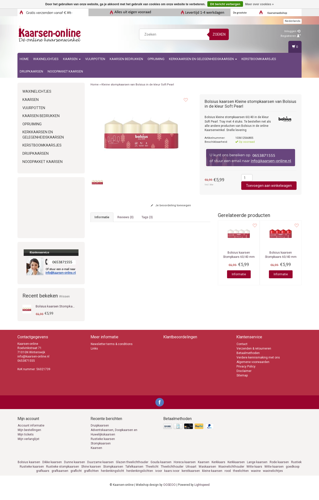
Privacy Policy (246, 372)
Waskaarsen (207, 472)
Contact (242, 350)
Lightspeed (202, 490)
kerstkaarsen (191, 476)
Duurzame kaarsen (100, 468)
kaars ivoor (171, 476)
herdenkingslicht (112, 476)
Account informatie (31, 431)
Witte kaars (254, 472)
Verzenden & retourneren (254, 354)
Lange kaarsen (257, 468)
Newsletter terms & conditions (112, 350)
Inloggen (292, 31)
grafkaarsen (60, 476)
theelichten (241, 476)
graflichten (91, 476)
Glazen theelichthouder (132, 468)
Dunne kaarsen (74, 468)
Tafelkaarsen (134, 472)
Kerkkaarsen (236, 468)
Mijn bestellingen (29, 436)
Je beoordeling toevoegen (171, 205)
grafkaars (42, 476)
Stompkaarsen (101, 449)
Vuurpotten (95, 59)
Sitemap (242, 381)
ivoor (158, 476)
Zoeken (219, 34)
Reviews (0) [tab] (125, 217)
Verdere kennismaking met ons (258, 363)
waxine (256, 476)
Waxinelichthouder (231, 472)
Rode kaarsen (279, 468)
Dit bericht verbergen (225, 4)
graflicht (76, 476)
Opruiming (156, 59)
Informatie (239, 274)
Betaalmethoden (248, 358)
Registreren (291, 36)
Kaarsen (72, 59)
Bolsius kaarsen (29, 468)
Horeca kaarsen (185, 468)
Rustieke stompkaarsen (62, 472)
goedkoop (292, 472)
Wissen (64, 296)
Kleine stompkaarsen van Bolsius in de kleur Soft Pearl (137, 84)
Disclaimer (244, 376)
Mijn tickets (26, 440)
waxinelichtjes (273, 476)
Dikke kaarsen (52, 468)
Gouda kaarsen (161, 468)
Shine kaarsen (91, 472)
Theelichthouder (172, 472)
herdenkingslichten (139, 476)
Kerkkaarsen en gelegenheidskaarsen (203, 59)
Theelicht (152, 472)
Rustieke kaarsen (103, 445)
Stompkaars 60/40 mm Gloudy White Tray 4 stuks (239, 257)
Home (24, 59)
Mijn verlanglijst (28, 445)
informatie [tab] (101, 217)
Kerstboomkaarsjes (258, 59)
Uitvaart (191, 472)
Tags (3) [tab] (147, 217)
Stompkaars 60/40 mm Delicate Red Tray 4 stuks (280, 257)
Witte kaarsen (274, 472)
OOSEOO (169, 490)
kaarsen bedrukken (126, 59)
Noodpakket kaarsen (65, 71)
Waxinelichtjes (46, 59)
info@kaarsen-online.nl (111, 309)
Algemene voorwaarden (253, 367)
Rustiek (296, 468)
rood (228, 476)
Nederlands (292, 21)
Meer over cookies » (259, 4)
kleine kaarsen (212, 476)
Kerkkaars (218, 468)
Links (94, 354)
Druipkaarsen (31, 71)
